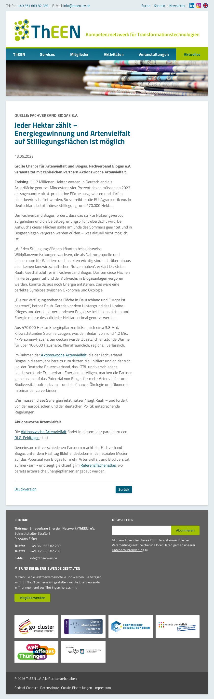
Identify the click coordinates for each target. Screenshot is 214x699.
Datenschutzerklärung (128, 549)
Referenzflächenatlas (98, 465)
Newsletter (177, 5)
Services (47, 54)
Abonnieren (185, 530)
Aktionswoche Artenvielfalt (64, 355)
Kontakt (159, 5)
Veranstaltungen (154, 54)
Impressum (102, 687)
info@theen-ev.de (76, 5)
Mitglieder (79, 54)
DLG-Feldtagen (27, 438)
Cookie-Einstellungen (76, 687)
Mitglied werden (32, 597)
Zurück (124, 489)
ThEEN (19, 54)
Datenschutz (49, 687)
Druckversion (25, 489)
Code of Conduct (26, 687)
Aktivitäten (114, 54)
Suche (145, 5)
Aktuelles (192, 54)
